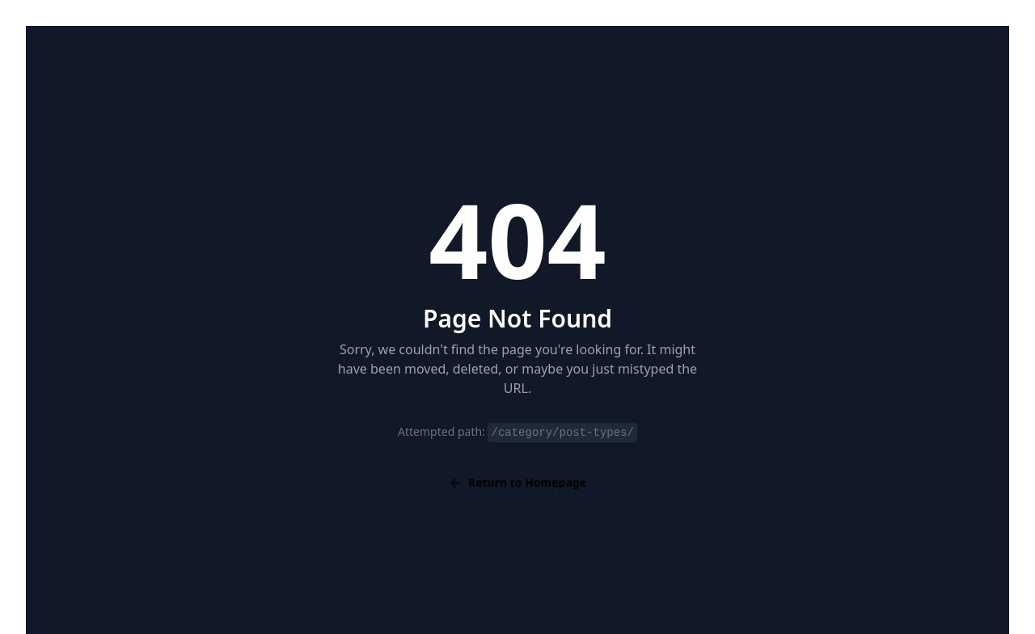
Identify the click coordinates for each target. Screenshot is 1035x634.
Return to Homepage (517, 482)
